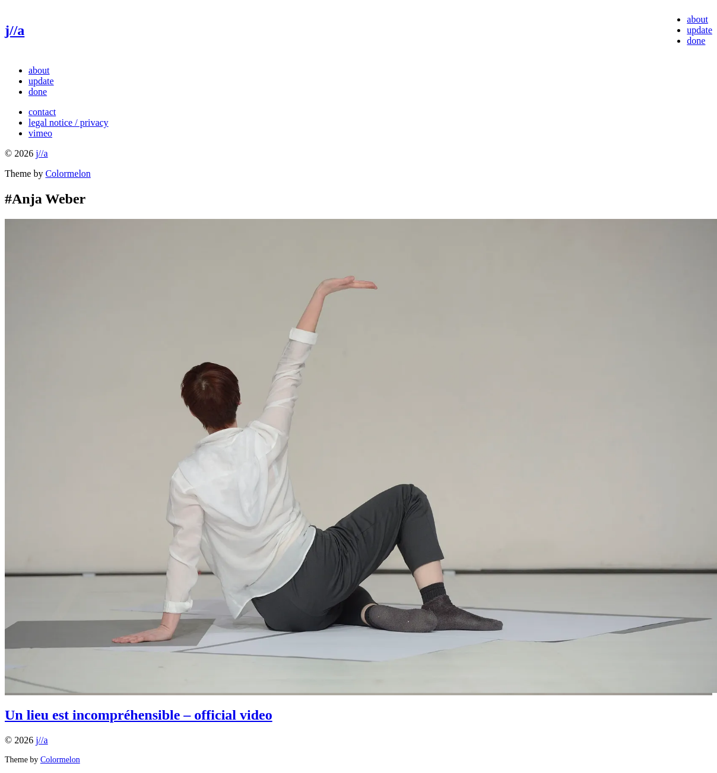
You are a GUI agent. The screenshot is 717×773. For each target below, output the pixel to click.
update (699, 30)
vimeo (40, 133)
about (697, 19)
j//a (14, 30)
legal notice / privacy (68, 122)
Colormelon (67, 173)
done (696, 41)
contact (42, 112)
